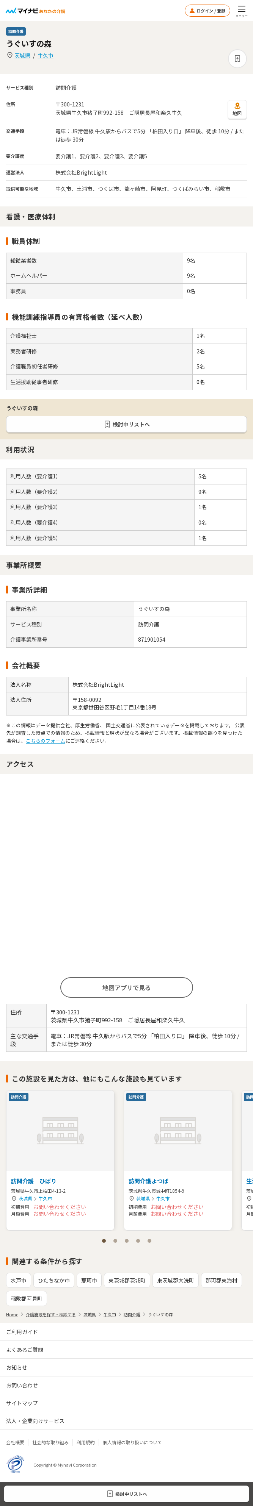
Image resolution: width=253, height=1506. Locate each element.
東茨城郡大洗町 (175, 1280)
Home (12, 1314)
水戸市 (19, 1280)
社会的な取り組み (50, 1442)
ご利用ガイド (22, 1332)
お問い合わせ (22, 1385)
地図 (237, 109)
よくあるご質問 (24, 1349)
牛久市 (45, 55)
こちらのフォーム (45, 740)
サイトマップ (22, 1403)
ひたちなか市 (54, 1280)
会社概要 (15, 1442)
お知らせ (16, 1367)
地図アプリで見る (126, 987)
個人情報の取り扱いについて (132, 1442)
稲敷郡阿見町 (26, 1298)
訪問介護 (132, 1314)
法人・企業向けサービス (35, 1421)
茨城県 (22, 55)
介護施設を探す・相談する (51, 1314)
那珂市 (89, 1280)
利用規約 (86, 1442)
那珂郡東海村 (221, 1280)
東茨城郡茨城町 (127, 1280)
